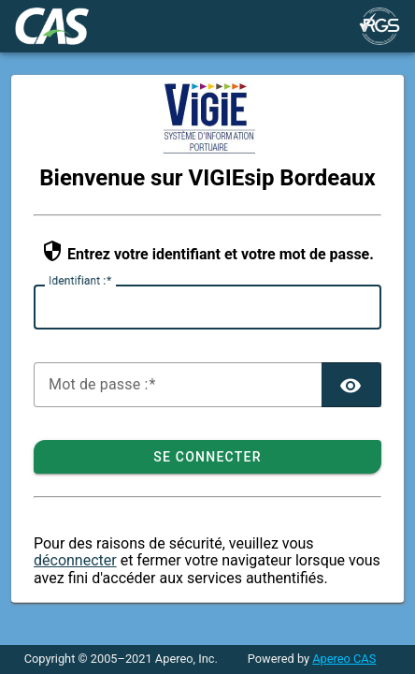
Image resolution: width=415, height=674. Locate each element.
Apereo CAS (344, 659)
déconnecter (75, 560)
